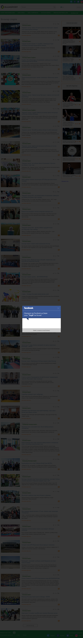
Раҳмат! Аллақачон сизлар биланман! (41, 330)
